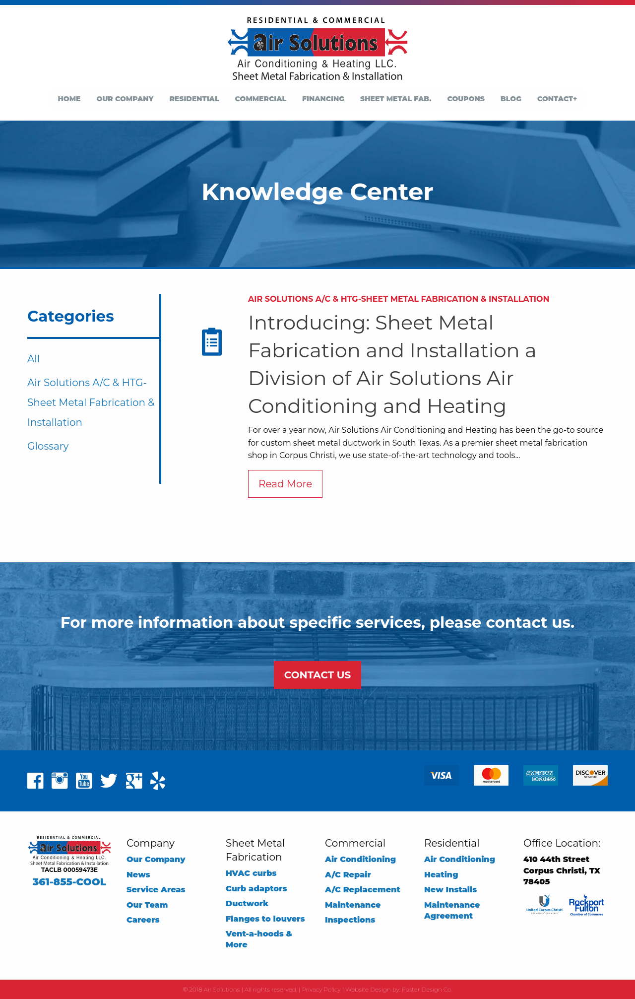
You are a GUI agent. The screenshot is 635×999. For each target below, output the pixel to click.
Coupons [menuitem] (466, 98)
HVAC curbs (251, 873)
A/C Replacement (362, 889)
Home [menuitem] (69, 98)
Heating (441, 874)
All (33, 359)
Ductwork (247, 903)
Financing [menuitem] (323, 98)
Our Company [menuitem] (125, 98)
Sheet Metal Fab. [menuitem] (395, 98)
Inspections (350, 920)
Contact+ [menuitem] (557, 98)
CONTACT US (317, 675)
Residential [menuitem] (194, 98)
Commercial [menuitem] (261, 98)
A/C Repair (348, 874)
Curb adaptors (256, 888)
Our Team (147, 905)
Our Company (156, 859)
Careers (143, 920)
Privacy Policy (321, 989)
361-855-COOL (69, 882)
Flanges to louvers (265, 919)
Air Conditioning (360, 859)
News (138, 874)
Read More (285, 484)
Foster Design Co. (427, 989)
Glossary (47, 446)
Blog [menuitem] (511, 98)
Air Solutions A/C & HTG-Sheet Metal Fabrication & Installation (91, 402)
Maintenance (353, 905)
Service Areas (156, 889)
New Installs (450, 889)
